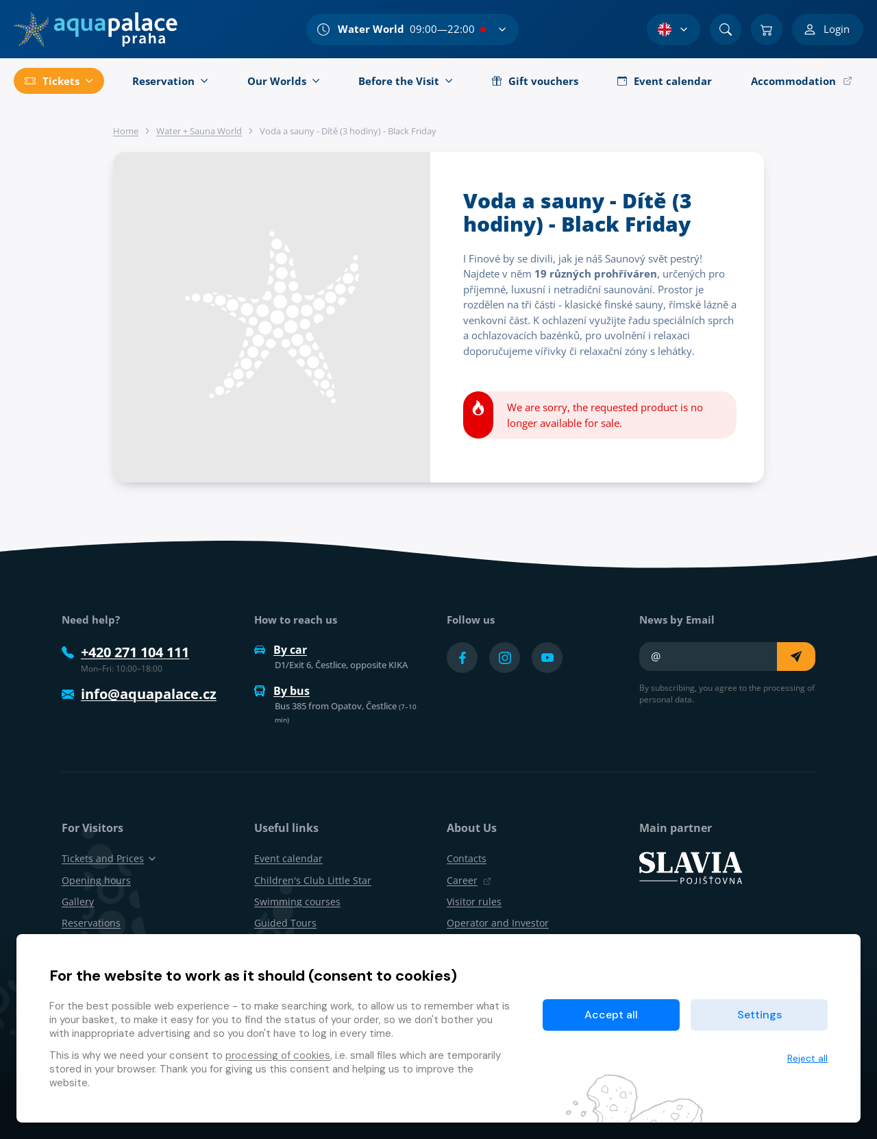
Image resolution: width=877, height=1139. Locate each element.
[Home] (95, 29)
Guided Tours (285, 922)
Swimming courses (297, 901)
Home (125, 130)
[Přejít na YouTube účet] (547, 657)
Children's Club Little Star (312, 880)
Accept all (611, 1014)
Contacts (466, 858)
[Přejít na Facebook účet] (462, 657)
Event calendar (288, 858)
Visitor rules (474, 901)
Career (469, 880)
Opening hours (96, 880)
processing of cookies (277, 1055)
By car (280, 649)
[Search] (725, 29)
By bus (282, 690)
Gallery (78, 901)
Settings (759, 1014)
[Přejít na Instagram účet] (504, 657)
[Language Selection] (673, 29)
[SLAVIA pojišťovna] (690, 866)
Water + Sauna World (199, 130)
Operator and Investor (498, 922)
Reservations (91, 922)
